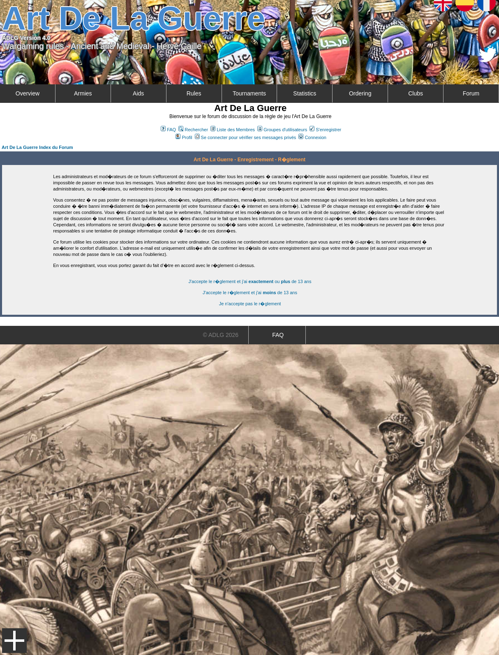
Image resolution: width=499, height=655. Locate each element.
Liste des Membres (232, 129)
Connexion (312, 137)
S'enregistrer (325, 129)
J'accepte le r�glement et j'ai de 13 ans (250, 292)
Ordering (360, 93)
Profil (184, 137)
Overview (27, 93)
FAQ (168, 129)
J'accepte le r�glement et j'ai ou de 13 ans (250, 281)
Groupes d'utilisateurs (282, 129)
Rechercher (193, 129)
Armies (83, 93)
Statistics (304, 93)
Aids (138, 93)
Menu (14, 640)
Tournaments (249, 93)
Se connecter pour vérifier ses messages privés (245, 137)
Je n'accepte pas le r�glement (250, 303)
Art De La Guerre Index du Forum (37, 147)
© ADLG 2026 (221, 335)
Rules (194, 93)
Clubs (415, 93)
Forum (471, 93)
